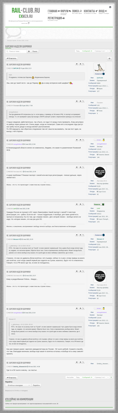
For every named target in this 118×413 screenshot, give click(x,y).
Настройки (70, 377)
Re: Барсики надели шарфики (19, 64)
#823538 (10, 313)
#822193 (10, 68)
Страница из (100, 51)
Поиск (35, 51)
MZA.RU (26, 16)
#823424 (10, 208)
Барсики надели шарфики (18, 46)
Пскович (16, 105)
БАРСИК (16, 68)
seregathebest (17, 144)
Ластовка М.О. (18, 171)
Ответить (11, 58)
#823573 (10, 366)
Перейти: (9, 382)
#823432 (10, 275)
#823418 (10, 144)
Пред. (78, 51)
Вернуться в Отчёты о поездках (16, 390)
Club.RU (26, 10)
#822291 (10, 105)
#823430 (10, 239)
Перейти (36, 385)
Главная (54, 11)
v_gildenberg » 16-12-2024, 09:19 (19, 246)
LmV (14, 208)
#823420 (10, 171)
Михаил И (16, 239)
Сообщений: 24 (87, 51)
